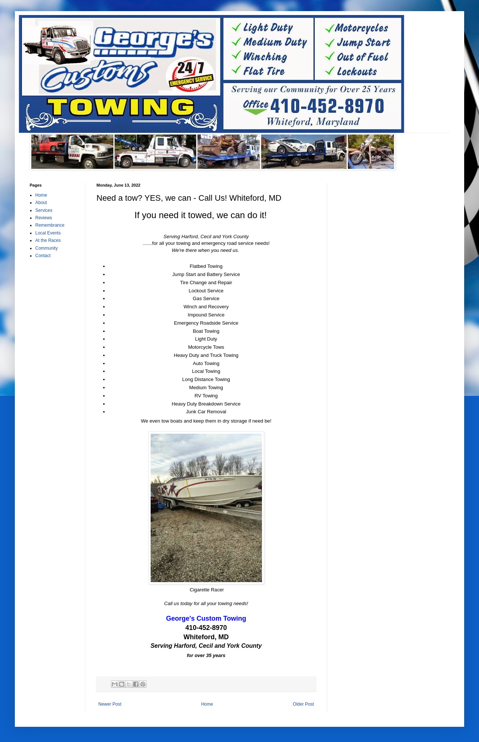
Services (43, 210)
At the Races (48, 240)
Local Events (48, 233)
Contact (42, 255)
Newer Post (109, 704)
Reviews (43, 217)
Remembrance (50, 225)
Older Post (303, 704)
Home (207, 704)
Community (46, 248)
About (41, 202)
